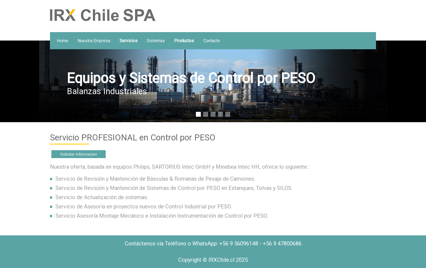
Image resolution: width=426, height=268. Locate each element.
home (62, 40)
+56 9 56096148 (238, 243)
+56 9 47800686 (282, 243)
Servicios (128, 40)
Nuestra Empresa (93, 40)
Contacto (211, 40)
